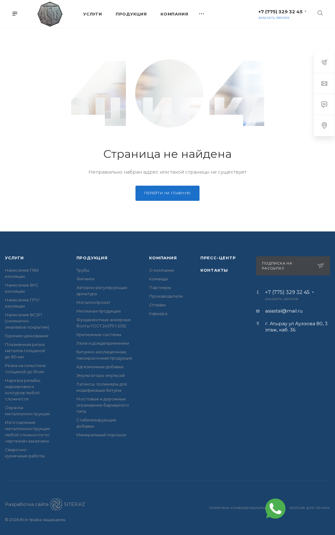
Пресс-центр (218, 257)
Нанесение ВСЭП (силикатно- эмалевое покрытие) (27, 321)
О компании (161, 270)
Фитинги (85, 278)
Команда (158, 278)
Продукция (92, 257)
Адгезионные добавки (99, 366)
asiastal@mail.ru (284, 311)
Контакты (214, 270)
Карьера (158, 313)
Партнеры (160, 287)
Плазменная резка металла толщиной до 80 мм (25, 350)
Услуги (14, 257)
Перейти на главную (167, 193)
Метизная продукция (98, 310)
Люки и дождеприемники (102, 343)
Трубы (82, 270)
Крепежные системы (98, 334)
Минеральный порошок (101, 434)
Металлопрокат (93, 302)
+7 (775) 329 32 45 (280, 12)
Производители (166, 296)
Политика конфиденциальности (243, 508)
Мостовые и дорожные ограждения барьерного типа (102, 405)
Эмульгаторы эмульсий (100, 375)
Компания (163, 257)
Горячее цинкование (27, 335)
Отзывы (157, 304)
